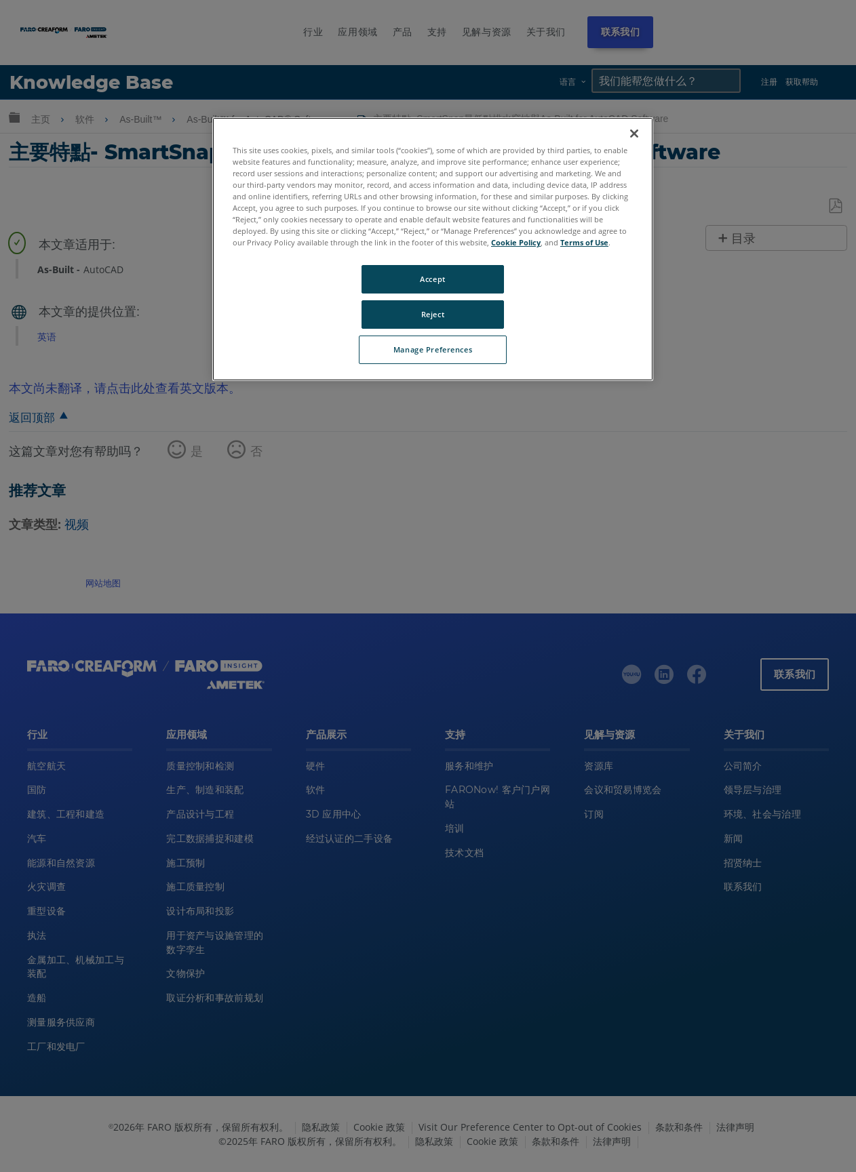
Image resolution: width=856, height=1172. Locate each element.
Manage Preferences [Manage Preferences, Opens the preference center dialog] (432, 349)
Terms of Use (584, 242)
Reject (432, 314)
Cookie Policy (516, 242)
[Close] (634, 133)
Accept (432, 279)
